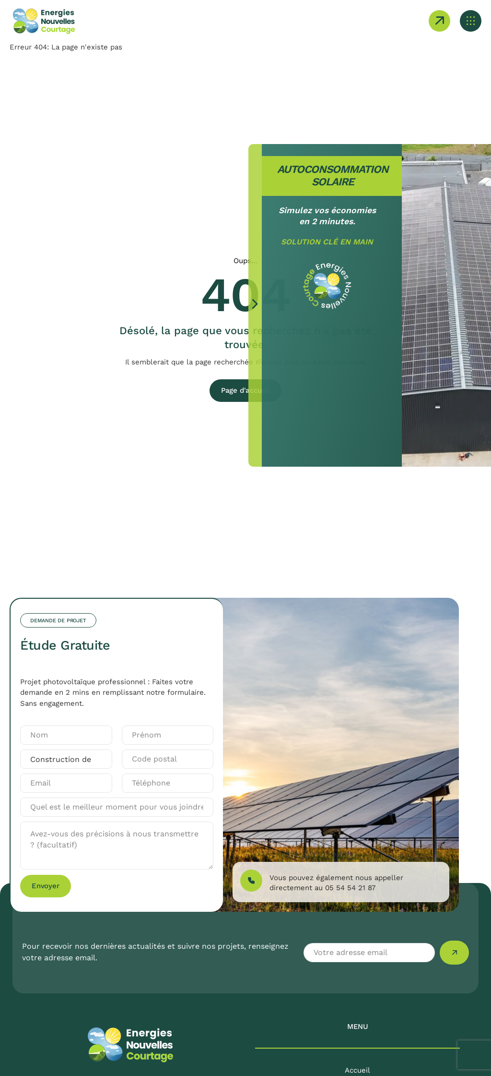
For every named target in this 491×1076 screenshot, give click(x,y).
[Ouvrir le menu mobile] (470, 21)
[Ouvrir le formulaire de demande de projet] (439, 21)
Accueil (357, 1070)
